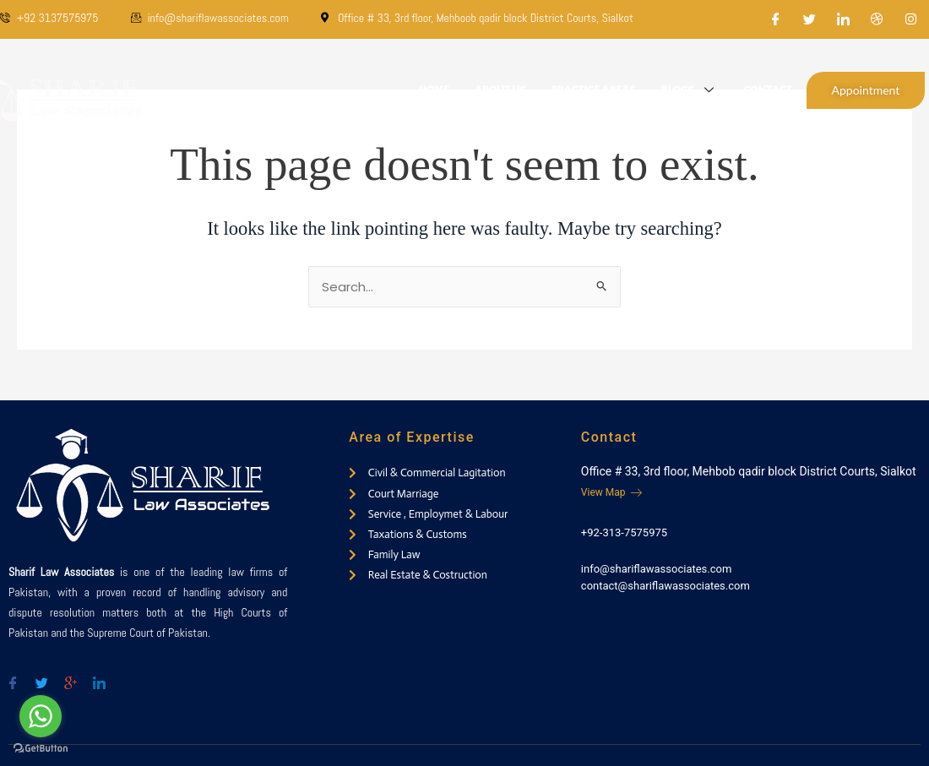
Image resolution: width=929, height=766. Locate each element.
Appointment (866, 90)
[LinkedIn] (843, 19)
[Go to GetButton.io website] (41, 748)
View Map (611, 492)
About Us (500, 90)
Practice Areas (593, 90)
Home (433, 90)
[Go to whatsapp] (40, 716)
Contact (767, 90)
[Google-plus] (70, 675)
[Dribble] (877, 19)
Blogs (689, 90)
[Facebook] (776, 19)
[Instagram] (911, 19)
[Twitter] (810, 19)
